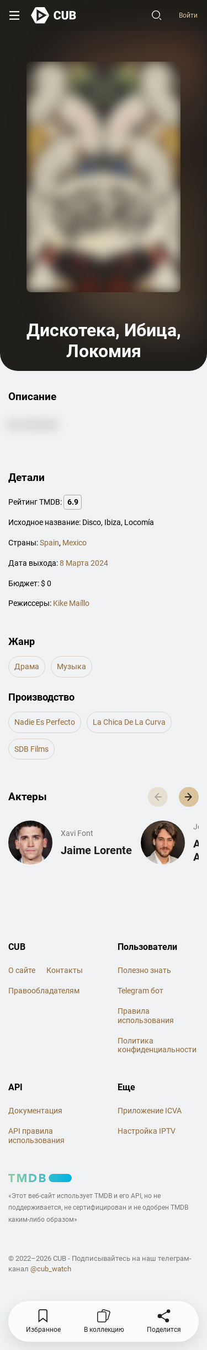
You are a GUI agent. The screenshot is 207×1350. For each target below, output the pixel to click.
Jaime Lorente (96, 850)
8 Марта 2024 (84, 563)
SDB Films (31, 749)
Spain (49, 542)
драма (26, 666)
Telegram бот (140, 990)
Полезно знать (144, 970)
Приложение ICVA (150, 1110)
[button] (189, 797)
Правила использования (146, 1016)
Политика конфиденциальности (157, 1045)
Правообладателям (43, 990)
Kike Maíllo (71, 603)
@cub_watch (50, 1269)
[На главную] (54, 15)
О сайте (21, 970)
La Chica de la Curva (129, 722)
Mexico (74, 542)
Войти (188, 15)
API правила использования (36, 1136)
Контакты (64, 970)
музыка (71, 666)
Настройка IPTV (147, 1131)
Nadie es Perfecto (44, 722)
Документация (35, 1110)
